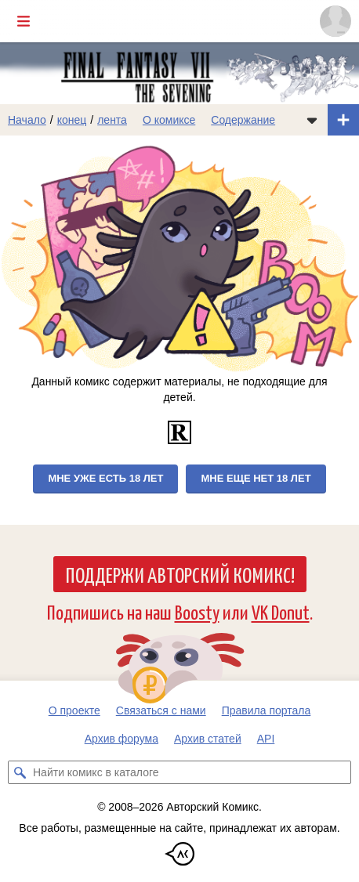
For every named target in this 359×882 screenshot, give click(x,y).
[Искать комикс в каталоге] (20, 772)
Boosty (197, 611)
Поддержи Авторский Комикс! (180, 574)
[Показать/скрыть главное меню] (23, 21)
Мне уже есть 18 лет (105, 478)
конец (72, 120)
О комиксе (169, 120)
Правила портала (266, 710)
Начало (27, 120)
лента (112, 120)
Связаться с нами (161, 710)
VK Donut (281, 611)
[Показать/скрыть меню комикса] (312, 120)
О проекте (74, 710)
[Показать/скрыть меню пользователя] (335, 21)
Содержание (243, 120)
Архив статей (207, 738)
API (266, 738)
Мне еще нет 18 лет (255, 478)
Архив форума (121, 738)
